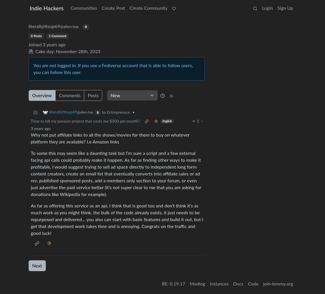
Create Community (149, 8)
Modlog (197, 283)
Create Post (113, 8)
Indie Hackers (47, 8)
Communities (83, 8)
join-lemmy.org (278, 283)
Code (253, 283)
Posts (93, 95)
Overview (42, 95)
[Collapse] (35, 112)
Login (267, 8)
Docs (238, 283)
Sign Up (285, 8)
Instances (219, 283)
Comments (70, 95)
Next (37, 265)
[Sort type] (132, 95)
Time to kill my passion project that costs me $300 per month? (85, 121)
